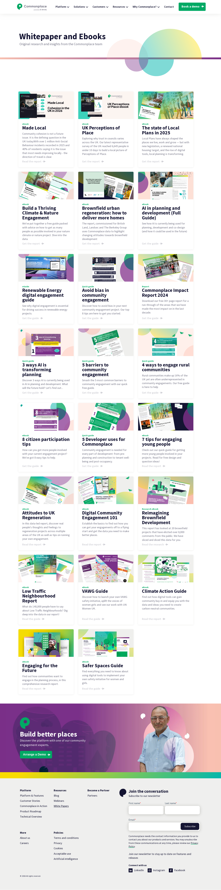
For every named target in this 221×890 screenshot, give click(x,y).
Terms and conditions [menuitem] (66, 838)
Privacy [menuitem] (58, 843)
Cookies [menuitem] (58, 848)
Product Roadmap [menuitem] (30, 811)
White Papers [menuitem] (61, 806)
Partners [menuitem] (92, 795)
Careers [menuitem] (24, 843)
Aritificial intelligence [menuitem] (66, 859)
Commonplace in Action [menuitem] (33, 806)
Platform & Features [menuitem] (32, 795)
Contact (169, 6)
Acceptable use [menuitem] (62, 854)
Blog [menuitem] (56, 795)
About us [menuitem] (25, 838)
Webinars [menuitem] (59, 801)
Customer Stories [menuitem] (30, 801)
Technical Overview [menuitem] (31, 816)
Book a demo (190, 6)
